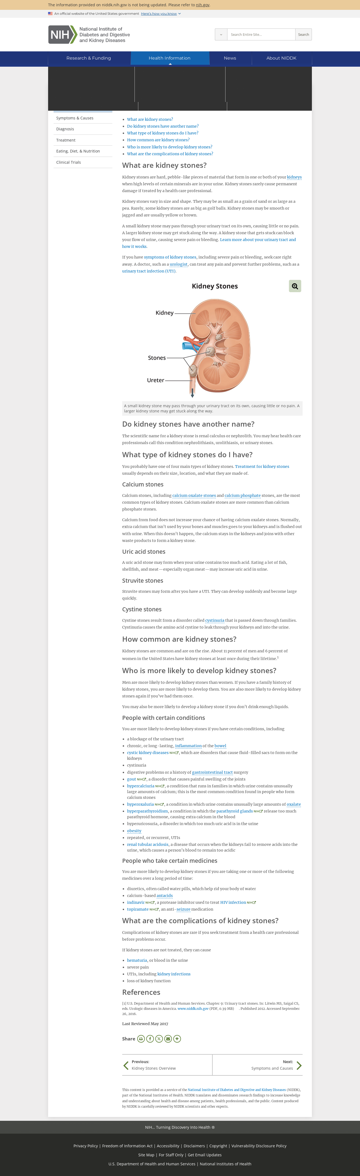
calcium (232, 495)
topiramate (138, 909)
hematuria (137, 960)
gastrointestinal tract (212, 772)
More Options (177, 1039)
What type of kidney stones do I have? (162, 133)
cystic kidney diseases (148, 752)
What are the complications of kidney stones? (170, 153)
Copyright (218, 1145)
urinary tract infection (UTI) (148, 271)
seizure (184, 909)
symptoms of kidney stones (170, 257)
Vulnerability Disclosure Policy (259, 1145)
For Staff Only (171, 1154)
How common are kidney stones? (158, 139)
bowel (220, 745)
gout (131, 779)
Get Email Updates (205, 1154)
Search (303, 34)
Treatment (65, 140)
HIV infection (233, 902)
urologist (179, 264)
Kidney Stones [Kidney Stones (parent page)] (74, 95)
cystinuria (214, 620)
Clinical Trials (68, 162)
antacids (165, 895)
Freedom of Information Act (127, 1145)
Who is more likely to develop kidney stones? (169, 147)
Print (141, 1039)
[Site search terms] (261, 34)
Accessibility (168, 1145)
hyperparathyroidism (147, 811)
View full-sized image (295, 286)
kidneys (294, 177)
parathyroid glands (234, 811)
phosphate (251, 495)
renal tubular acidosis (147, 844)
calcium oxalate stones (194, 495)
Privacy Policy (86, 1145)
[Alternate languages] (293, 75)
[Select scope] (221, 34)
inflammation (188, 745)
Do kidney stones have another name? (163, 126)
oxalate (294, 804)
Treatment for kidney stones (262, 466)
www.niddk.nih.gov (193, 1009)
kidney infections (174, 974)
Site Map (146, 1154)
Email (168, 1039)
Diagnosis (65, 128)
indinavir (136, 902)
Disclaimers (194, 1145)
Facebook (150, 1039)
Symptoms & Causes (74, 118)
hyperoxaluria (140, 804)
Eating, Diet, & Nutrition (78, 151)
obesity (134, 830)
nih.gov (202, 4)
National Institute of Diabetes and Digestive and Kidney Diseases (237, 1090)
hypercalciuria (140, 786)
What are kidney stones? (150, 119)
